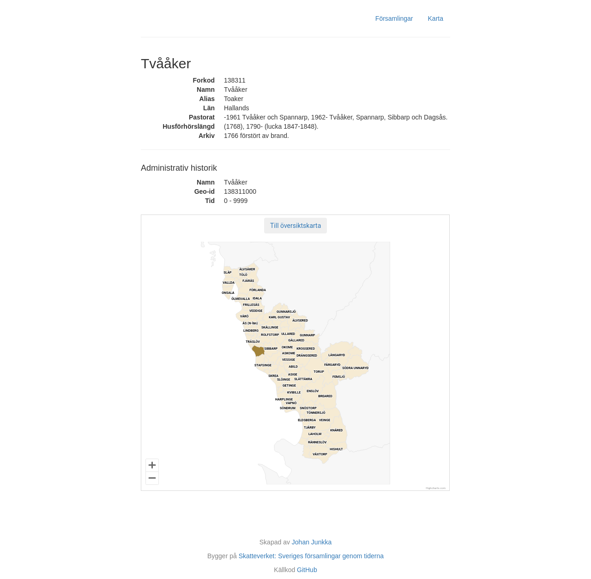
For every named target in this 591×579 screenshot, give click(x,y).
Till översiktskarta (295, 225)
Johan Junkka (312, 542)
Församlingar (394, 18)
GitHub (307, 569)
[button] (295, 225)
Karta (435, 18)
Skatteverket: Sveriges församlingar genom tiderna (311, 556)
